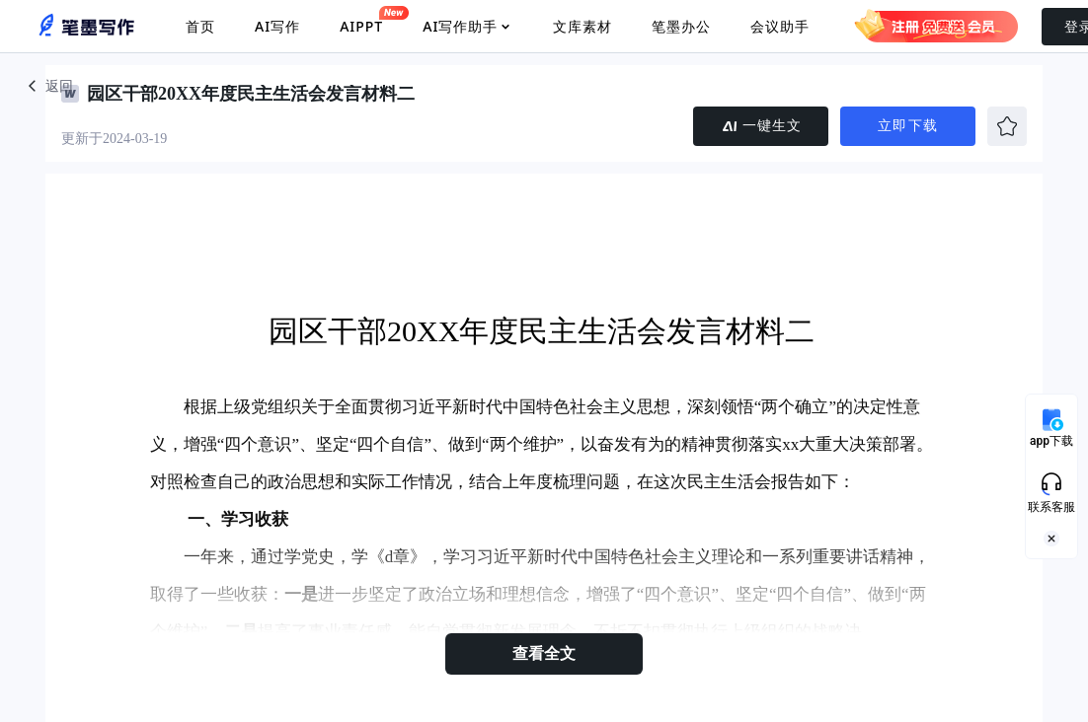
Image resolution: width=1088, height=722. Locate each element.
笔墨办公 (681, 26)
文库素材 (582, 26)
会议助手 (780, 26)
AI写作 (277, 26)
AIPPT (361, 21)
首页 (200, 26)
